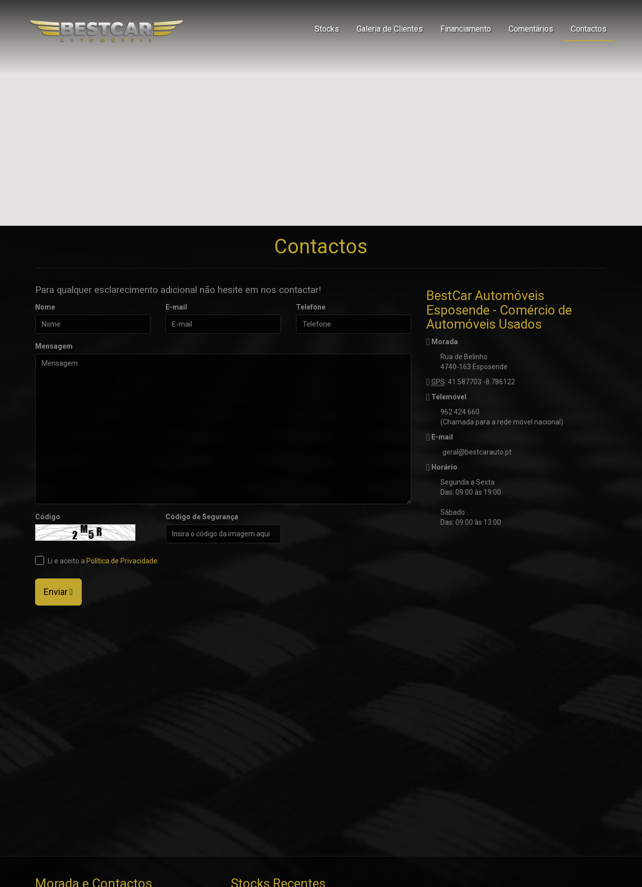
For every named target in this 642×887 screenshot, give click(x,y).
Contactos (588, 29)
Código (47, 517)
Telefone (311, 307)
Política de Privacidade (121, 561)
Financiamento (465, 29)
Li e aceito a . (97, 560)
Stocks (326, 29)
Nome (45, 307)
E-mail (176, 307)
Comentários (531, 29)
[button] (321, 103)
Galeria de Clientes (390, 29)
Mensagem (54, 346)
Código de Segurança (202, 517)
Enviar (58, 591)
